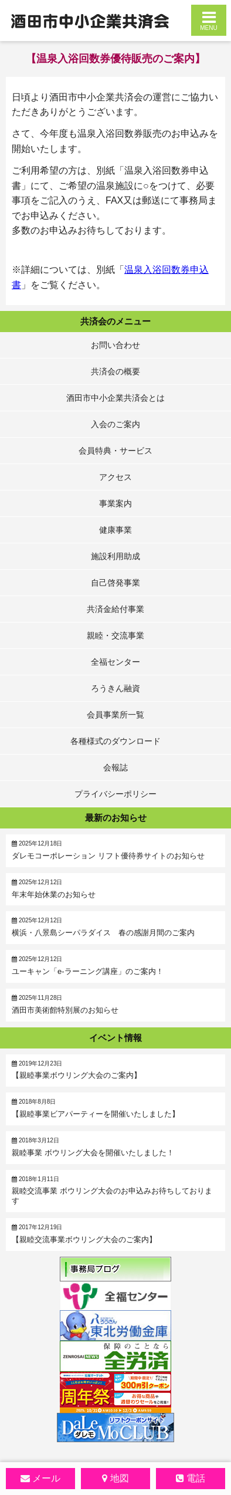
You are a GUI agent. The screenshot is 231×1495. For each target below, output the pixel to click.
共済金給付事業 (115, 609)
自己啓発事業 (115, 582)
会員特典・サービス (115, 450)
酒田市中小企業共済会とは (115, 397)
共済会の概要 (115, 371)
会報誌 (115, 767)
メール (46, 1478)
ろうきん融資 (115, 688)
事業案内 (115, 503)
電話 (195, 1478)
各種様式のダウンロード (115, 741)
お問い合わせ (115, 345)
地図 (119, 1478)
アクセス (115, 477)
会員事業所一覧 (115, 714)
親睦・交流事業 (115, 635)
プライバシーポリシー (115, 794)
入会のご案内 (115, 424)
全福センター (115, 662)
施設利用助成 (115, 556)
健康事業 (115, 530)
